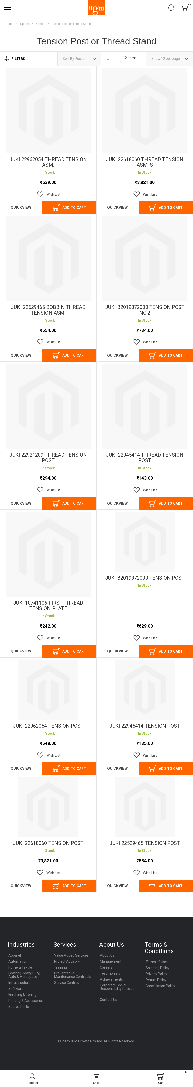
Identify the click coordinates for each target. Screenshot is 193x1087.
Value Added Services (71, 955)
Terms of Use (156, 962)
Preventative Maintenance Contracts (72, 975)
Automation (17, 961)
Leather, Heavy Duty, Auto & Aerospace (24, 975)
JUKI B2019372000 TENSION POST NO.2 (144, 310)
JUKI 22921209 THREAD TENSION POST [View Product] (48, 406)
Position (81, 59)
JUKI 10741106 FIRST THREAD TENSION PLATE (48, 605)
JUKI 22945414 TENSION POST (144, 726)
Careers (106, 967)
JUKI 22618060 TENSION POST (48, 843)
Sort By (68, 59)
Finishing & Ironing (22, 995)
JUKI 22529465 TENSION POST (144, 843)
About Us (107, 955)
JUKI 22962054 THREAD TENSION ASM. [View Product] (48, 110)
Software (15, 989)
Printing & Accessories (26, 1001)
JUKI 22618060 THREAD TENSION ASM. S (144, 162)
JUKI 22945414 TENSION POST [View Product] (145, 690)
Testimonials (110, 973)
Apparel (14, 955)
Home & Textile (20, 967)
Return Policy (156, 980)
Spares (25, 24)
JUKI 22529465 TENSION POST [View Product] (145, 807)
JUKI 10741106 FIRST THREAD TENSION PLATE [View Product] (48, 554)
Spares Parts (18, 1007)
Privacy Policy (156, 974)
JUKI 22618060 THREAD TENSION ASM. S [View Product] (145, 110)
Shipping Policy (157, 968)
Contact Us (108, 1000)
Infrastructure (19, 983)
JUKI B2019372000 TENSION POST (144, 578)
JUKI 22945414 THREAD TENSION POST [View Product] (145, 406)
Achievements (111, 979)
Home (9, 24)
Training (60, 967)
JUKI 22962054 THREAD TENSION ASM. (48, 162)
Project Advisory (67, 961)
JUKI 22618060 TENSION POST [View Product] (48, 807)
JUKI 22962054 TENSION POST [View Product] (48, 690)
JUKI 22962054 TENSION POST (48, 726)
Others (40, 24)
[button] (48, 194)
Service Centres (66, 983)
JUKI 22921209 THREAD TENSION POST (48, 457)
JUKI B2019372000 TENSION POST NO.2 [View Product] (145, 258)
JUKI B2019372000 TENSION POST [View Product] (145, 542)
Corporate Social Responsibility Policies (117, 987)
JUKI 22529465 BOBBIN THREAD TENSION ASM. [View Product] (48, 258)
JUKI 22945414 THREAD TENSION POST (144, 457)
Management (110, 961)
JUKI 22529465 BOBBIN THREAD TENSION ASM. (48, 310)
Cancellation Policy (160, 986)
